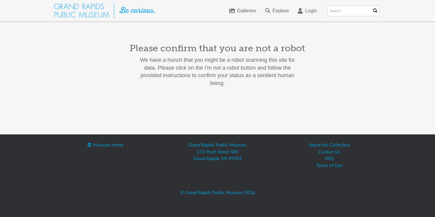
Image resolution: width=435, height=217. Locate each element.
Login (307, 11)
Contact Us (329, 152)
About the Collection (329, 145)
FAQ (329, 158)
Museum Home (105, 145)
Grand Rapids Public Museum (217, 145)
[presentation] (223, 106)
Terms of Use (329, 165)
